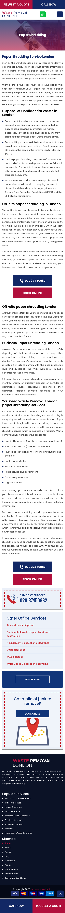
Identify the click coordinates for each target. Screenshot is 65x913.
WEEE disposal (15, 656)
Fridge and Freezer (14, 824)
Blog (7, 856)
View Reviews (32, 679)
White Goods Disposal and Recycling (27, 663)
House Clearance (13, 807)
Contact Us (10, 860)
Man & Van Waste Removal (17, 798)
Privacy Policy (11, 873)
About (8, 847)
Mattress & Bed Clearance (17, 815)
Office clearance (16, 649)
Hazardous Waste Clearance (18, 833)
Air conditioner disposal (20, 625)
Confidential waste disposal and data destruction (28, 634)
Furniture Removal (13, 820)
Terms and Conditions (15, 878)
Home (8, 843)
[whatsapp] (43, 14)
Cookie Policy (11, 869)
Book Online (32, 293)
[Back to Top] (60, 894)
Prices (8, 852)
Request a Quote (16, 4)
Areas (8, 865)
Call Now (48, 4)
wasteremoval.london (41, 889)
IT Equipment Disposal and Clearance (28, 642)
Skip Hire (9, 828)
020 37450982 (32, 281)
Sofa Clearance (12, 811)
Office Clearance (13, 802)
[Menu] (60, 14)
